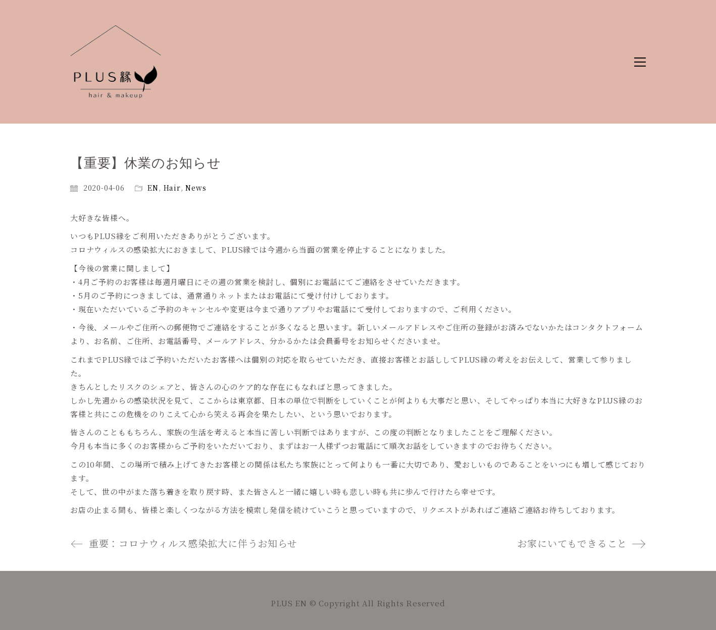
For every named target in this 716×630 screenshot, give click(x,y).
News (195, 188)
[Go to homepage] (115, 61)
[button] (640, 62)
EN (153, 188)
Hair (172, 188)
